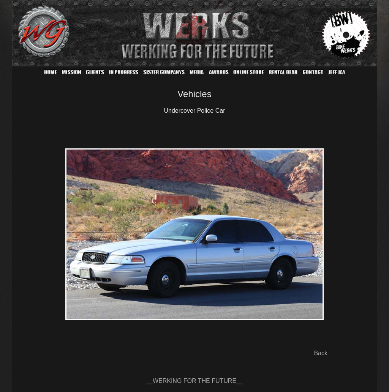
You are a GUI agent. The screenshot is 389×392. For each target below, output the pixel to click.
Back (320, 353)
